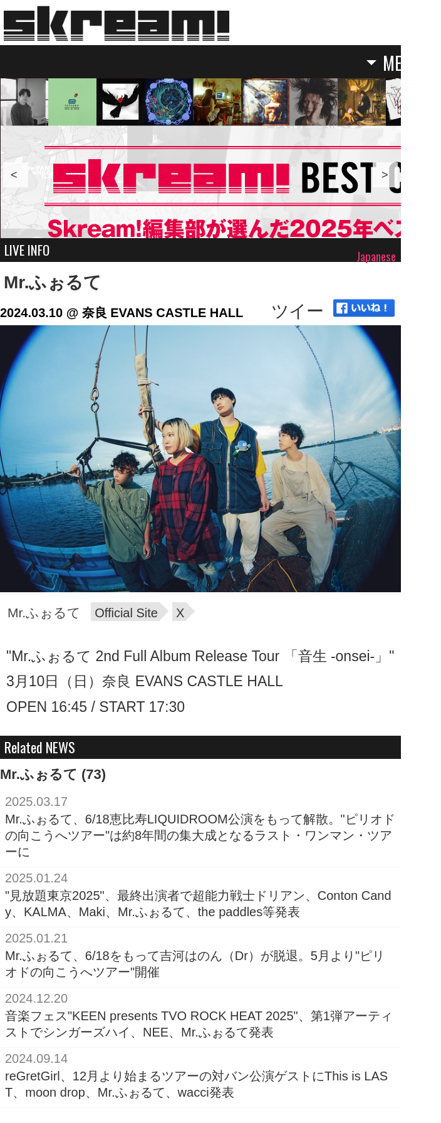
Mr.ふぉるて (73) (53, 774)
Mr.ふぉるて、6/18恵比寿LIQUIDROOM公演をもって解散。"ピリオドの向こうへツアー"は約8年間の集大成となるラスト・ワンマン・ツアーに (200, 835)
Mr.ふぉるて (52, 282)
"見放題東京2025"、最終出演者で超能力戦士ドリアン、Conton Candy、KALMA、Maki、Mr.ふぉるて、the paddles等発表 (198, 904)
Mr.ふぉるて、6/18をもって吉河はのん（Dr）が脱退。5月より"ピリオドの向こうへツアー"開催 (195, 964)
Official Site (126, 613)
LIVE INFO (26, 249)
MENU (402, 64)
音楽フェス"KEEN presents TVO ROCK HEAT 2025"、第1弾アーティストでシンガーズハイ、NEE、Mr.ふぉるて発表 (199, 1024)
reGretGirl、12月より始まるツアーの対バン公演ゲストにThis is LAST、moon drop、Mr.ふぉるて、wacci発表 (196, 1084)
